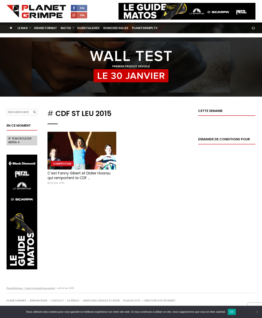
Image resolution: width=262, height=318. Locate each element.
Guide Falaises (88, 28)
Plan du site (131, 300)
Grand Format (45, 28)
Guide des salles (115, 28)
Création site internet (159, 300)
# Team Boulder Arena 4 (20, 140)
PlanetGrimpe (16, 300)
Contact (57, 300)
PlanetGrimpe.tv (145, 28)
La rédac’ (73, 300)
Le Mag (23, 28)
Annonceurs (38, 300)
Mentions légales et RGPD (101, 300)
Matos (66, 28)
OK (232, 311)
